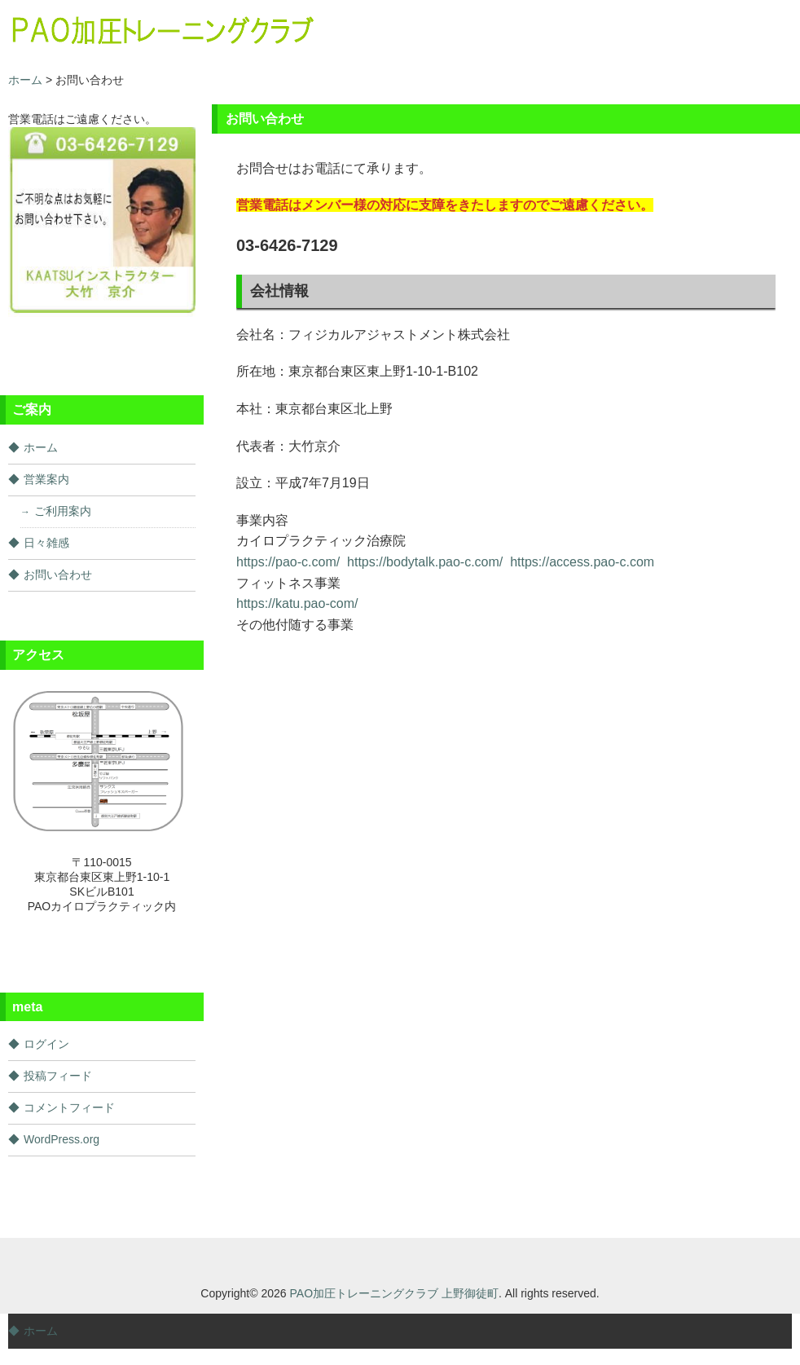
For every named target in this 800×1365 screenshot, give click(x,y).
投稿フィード (58, 1075)
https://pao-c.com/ (288, 562)
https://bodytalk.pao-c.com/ (425, 562)
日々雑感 (46, 542)
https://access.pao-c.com (582, 562)
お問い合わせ (58, 574)
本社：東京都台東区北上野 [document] (314, 409)
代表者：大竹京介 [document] (288, 446)
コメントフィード (69, 1107)
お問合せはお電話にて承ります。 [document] (334, 168)
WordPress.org (61, 1139)
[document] (506, 205)
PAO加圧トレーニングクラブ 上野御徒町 (394, 1293)
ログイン (46, 1043)
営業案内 (46, 479)
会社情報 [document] (279, 291)
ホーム (41, 447)
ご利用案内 (62, 510)
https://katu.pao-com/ (297, 603)
